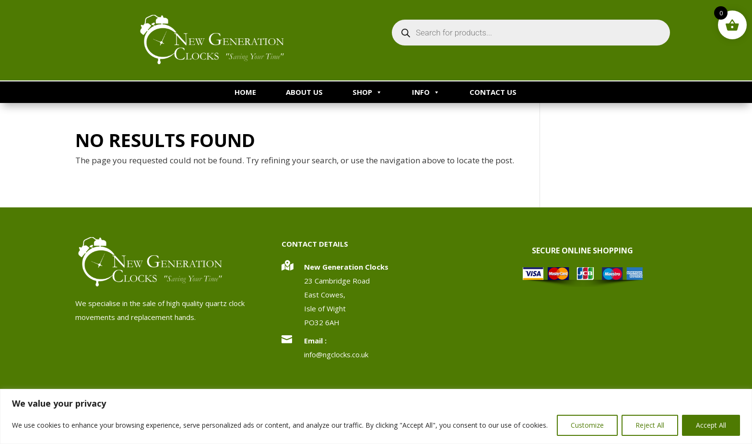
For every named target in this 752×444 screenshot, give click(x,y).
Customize (587, 425)
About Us (304, 92)
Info (426, 92)
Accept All (711, 425)
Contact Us (493, 92)
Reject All (649, 425)
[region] (376, 416)
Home (245, 92)
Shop (367, 92)
